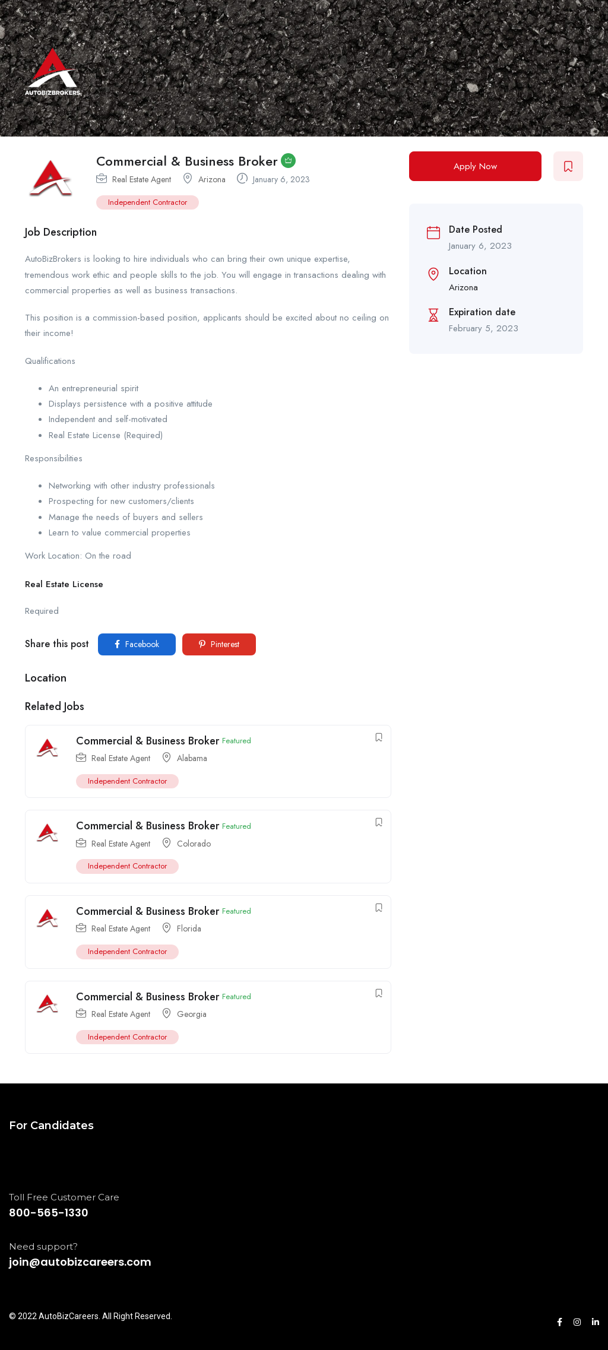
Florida (189, 928)
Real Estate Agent (141, 179)
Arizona (212, 179)
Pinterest (219, 644)
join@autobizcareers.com (80, 1261)
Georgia (192, 1014)
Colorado (194, 844)
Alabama (192, 758)
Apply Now (475, 166)
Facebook (137, 644)
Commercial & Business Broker (147, 741)
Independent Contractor (147, 202)
